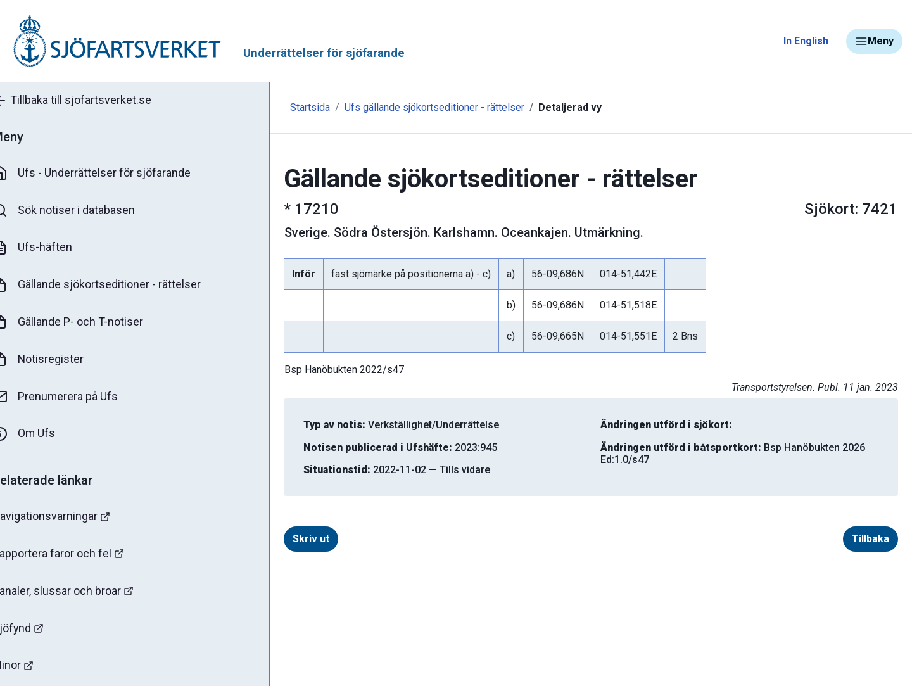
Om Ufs (41, 435)
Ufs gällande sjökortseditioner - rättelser (401, 107)
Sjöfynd (36, 630)
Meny (874, 41)
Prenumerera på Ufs (73, 397)
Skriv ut (295, 539)
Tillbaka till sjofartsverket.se (89, 100)
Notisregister (56, 360)
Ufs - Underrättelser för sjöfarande (109, 173)
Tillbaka (854, 539)
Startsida (277, 107)
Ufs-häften (50, 248)
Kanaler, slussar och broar (80, 592)
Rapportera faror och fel (76, 555)
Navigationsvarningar (69, 517)
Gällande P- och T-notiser (85, 323)
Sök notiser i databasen (81, 211)
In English (805, 41)
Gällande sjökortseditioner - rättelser (114, 285)
